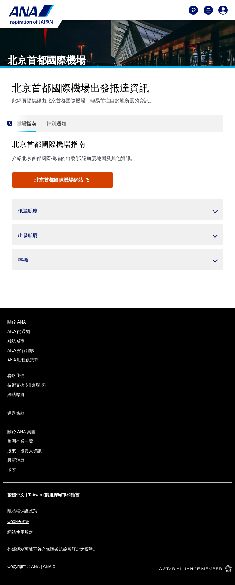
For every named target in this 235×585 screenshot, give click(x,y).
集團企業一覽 (20, 441)
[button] (117, 209)
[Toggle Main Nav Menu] (208, 10)
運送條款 (15, 413)
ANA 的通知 (18, 331)
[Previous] (18, 123)
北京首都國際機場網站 (61, 180)
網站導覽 (15, 394)
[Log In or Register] (223, 10)
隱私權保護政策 (22, 510)
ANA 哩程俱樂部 (23, 359)
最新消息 (15, 460)
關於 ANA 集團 (21, 431)
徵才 (11, 469)
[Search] (193, 10)
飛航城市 (15, 341)
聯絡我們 (15, 375)
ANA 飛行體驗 (20, 350)
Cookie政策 (18, 521)
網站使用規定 (20, 532)
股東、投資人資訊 (24, 450)
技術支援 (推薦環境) (26, 385)
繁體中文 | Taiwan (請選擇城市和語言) (43, 494)
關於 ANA (16, 322)
